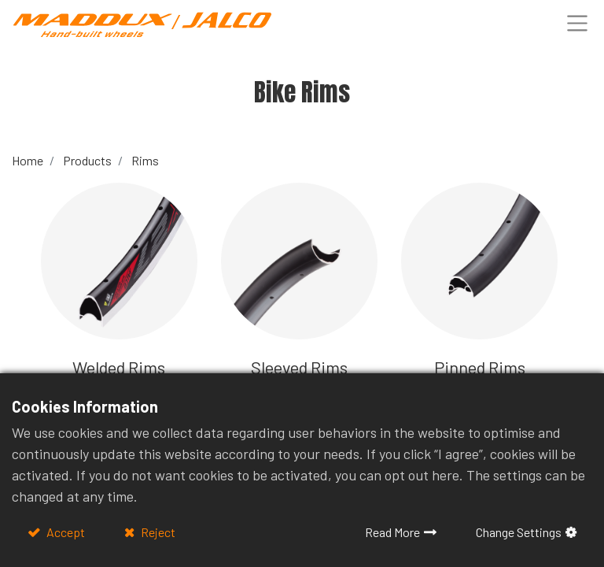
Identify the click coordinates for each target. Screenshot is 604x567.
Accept (64, 531)
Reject (156, 531)
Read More (392, 531)
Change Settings (519, 531)
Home (27, 160)
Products (87, 160)
